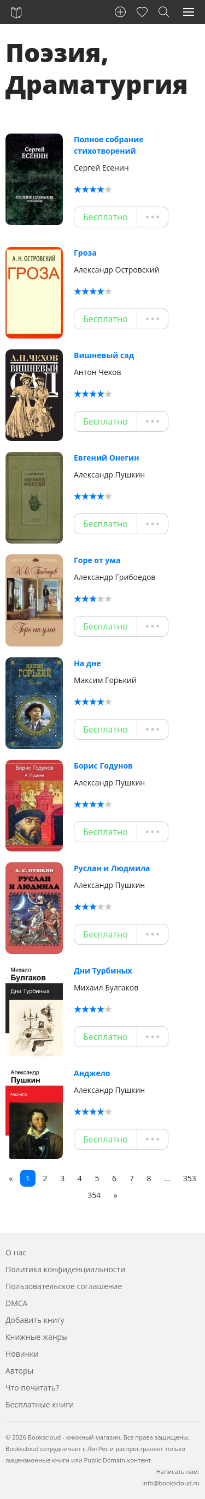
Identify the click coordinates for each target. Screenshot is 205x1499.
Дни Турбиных (103, 970)
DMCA (16, 1303)
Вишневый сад (104, 355)
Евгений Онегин (106, 457)
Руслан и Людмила (112, 868)
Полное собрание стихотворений (109, 145)
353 (189, 1178)
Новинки (22, 1354)
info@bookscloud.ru (171, 1483)
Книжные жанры (36, 1337)
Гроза (85, 252)
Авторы (19, 1370)
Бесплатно (105, 217)
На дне (87, 663)
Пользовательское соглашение (63, 1286)
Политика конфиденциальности (65, 1269)
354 (94, 1195)
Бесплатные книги (39, 1404)
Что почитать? (32, 1387)
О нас (15, 1252)
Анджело (92, 1073)
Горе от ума (97, 560)
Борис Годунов (103, 765)
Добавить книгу (35, 1320)
